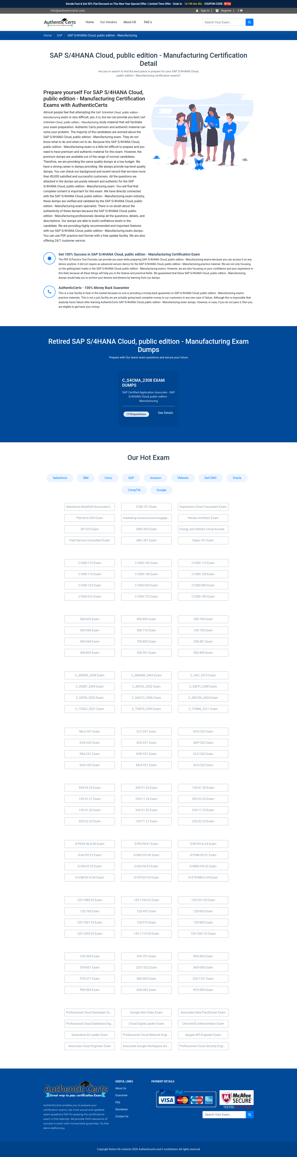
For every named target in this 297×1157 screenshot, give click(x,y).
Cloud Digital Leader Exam (146, 1023)
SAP (60, 35)
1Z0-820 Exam (203, 911)
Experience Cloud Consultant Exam (203, 507)
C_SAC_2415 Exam (203, 675)
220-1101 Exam (203, 978)
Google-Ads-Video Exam (146, 1012)
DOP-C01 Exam (146, 754)
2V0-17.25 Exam (203, 810)
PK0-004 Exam (89, 990)
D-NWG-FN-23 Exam (203, 866)
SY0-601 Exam (89, 967)
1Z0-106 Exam (89, 911)
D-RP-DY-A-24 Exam (203, 844)
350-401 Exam (203, 641)
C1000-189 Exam (203, 596)
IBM (85, 478)
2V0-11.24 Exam (146, 799)
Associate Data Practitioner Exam (203, 1012)
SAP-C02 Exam (203, 743)
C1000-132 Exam (146, 596)
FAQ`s (148, 22)
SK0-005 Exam (146, 978)
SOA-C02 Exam (90, 765)
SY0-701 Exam (146, 956)
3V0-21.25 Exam (146, 787)
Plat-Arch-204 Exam (89, 518)
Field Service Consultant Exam (89, 540)
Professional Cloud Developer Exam (90, 1012)
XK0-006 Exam (203, 967)
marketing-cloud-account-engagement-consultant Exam (147, 518)
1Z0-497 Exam (146, 911)
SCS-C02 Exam (203, 765)
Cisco (108, 478)
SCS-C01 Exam (146, 743)
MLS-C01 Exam (146, 765)
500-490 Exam (203, 653)
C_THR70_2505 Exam (146, 709)
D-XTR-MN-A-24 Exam (203, 877)
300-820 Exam (89, 653)
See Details (165, 413)
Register (224, 10)
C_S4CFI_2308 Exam (203, 686)
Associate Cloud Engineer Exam (89, 1046)
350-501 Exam (146, 653)
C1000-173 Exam (89, 563)
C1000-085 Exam (203, 585)
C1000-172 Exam (203, 563)
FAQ (117, 1102)
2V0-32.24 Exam (203, 821)
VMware (182, 478)
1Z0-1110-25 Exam (146, 933)
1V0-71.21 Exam (146, 821)
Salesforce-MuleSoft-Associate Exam (90, 507)
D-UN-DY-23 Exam (90, 866)
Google (161, 490)
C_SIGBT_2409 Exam (90, 686)
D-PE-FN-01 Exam (146, 844)
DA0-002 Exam (146, 990)
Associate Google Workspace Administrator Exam (147, 1046)
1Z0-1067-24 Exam (89, 922)
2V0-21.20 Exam (146, 810)
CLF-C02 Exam (203, 754)
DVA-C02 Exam (90, 743)
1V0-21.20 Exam (90, 810)
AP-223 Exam (90, 529)
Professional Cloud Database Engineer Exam (90, 1023)
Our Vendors (108, 22)
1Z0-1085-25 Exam (89, 900)
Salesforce (60, 478)
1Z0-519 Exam (146, 922)
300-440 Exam (89, 630)
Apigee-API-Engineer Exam (203, 1035)
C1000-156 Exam (146, 574)
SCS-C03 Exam (203, 731)
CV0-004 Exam (90, 956)
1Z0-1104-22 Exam (146, 900)
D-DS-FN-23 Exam (146, 866)
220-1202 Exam (146, 967)
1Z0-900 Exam (203, 922)
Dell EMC (211, 478)
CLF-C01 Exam (146, 731)
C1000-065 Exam (146, 585)
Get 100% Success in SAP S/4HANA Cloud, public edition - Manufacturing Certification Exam (129, 254)
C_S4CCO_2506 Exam (146, 698)
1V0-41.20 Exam (203, 787)
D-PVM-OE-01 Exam (203, 855)
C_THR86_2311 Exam (203, 709)
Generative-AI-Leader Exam (90, 1035)
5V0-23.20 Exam (203, 799)
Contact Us (121, 1116)
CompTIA (134, 490)
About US (129, 22)
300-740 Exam (203, 619)
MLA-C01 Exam (89, 731)
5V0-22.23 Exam (90, 821)
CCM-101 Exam (146, 507)
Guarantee (121, 1095)
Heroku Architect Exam (203, 518)
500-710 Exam (146, 630)
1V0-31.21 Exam (90, 799)
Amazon (155, 478)
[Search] (224, 22)
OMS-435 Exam (146, 529)
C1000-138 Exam (203, 574)
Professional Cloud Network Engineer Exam (147, 1035)
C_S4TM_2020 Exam (90, 698)
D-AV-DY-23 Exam (90, 855)
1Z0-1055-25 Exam (89, 933)
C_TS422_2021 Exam (89, 709)
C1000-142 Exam (146, 563)
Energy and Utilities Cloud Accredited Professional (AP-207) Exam (204, 529)
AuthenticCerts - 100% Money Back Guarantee (94, 288)
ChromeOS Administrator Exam (203, 1023)
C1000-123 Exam (89, 585)
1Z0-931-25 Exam (203, 900)
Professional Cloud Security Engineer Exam (204, 1046)
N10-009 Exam (203, 990)
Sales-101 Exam (203, 540)
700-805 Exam (146, 641)
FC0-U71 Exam (90, 978)
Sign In (202, 10)
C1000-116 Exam (89, 574)
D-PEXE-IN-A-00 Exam (89, 844)
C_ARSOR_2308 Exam (89, 675)
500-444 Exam (89, 641)
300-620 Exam (89, 619)
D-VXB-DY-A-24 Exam (90, 877)
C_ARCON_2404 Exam (203, 698)
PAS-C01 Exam (90, 754)
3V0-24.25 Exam (90, 787)
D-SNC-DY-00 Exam (146, 855)
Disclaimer (121, 1109)
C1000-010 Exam (89, 596)
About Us (120, 1088)
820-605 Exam (146, 619)
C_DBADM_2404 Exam (146, 675)
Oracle (237, 478)
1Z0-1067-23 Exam (203, 933)
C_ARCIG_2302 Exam (146, 686)
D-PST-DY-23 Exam (146, 877)
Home (90, 22)
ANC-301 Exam (146, 540)
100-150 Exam (203, 630)
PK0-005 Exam (203, 956)
